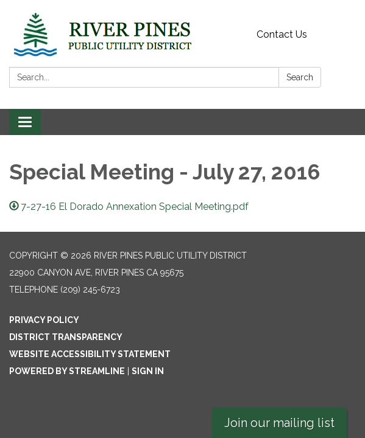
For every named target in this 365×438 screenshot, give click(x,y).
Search (299, 77)
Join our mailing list (279, 422)
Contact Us (282, 34)
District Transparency (65, 337)
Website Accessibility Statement (90, 354)
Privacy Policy (44, 320)
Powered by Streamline (67, 371)
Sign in (148, 371)
